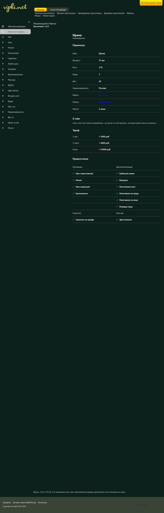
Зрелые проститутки (66, 13)
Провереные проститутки (90, 13)
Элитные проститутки (45, 13)
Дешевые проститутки (114, 13)
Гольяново (104, 95)
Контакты (42, 502)
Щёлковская (104, 102)
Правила (7, 502)
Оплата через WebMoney (24, 502)
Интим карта (49, 15)
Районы (130, 13)
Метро (38, 15)
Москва (40, 9)
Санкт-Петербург (58, 9)
